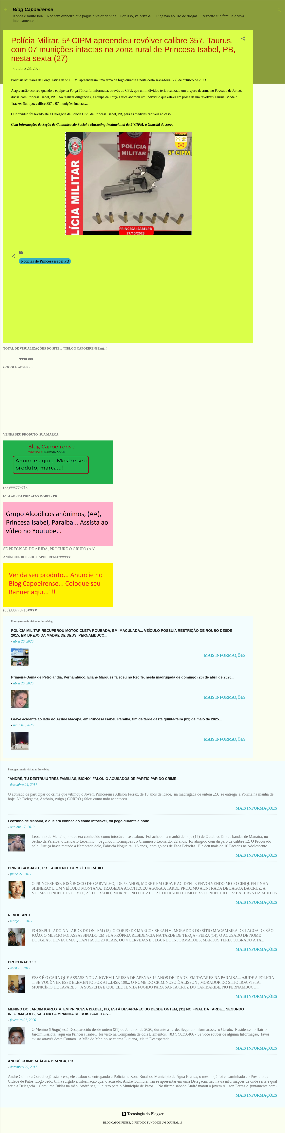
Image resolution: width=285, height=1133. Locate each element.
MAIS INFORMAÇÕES (224, 655)
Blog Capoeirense (33, 9)
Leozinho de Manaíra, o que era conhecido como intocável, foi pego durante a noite (78, 821)
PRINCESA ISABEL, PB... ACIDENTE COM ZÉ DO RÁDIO (55, 868)
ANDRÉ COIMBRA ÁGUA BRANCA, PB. (41, 1061)
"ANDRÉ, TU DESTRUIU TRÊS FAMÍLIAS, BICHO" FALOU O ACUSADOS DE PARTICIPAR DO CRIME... (94, 779)
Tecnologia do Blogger (142, 1114)
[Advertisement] (270, 89)
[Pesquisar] (279, 11)
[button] (243, 39)
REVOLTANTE (19, 915)
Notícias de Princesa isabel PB (45, 261)
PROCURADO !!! (22, 962)
